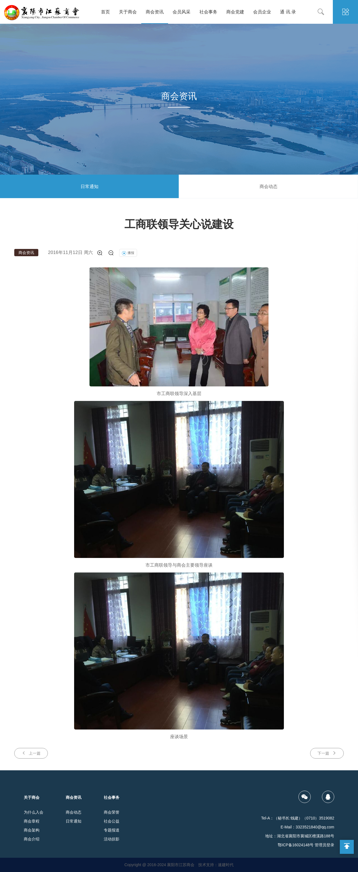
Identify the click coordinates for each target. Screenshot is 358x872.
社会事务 (208, 11)
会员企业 (262, 11)
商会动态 (268, 186)
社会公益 (111, 821)
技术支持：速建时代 (216, 865)
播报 (128, 253)
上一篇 (31, 753)
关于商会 (128, 11)
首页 (105, 11)
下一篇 (326, 753)
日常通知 (89, 186)
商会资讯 (155, 11)
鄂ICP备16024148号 (296, 845)
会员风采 (181, 11)
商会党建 (235, 11)
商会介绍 (31, 839)
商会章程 (31, 821)
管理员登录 (324, 845)
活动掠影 (111, 839)
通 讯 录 (288, 11)
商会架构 (31, 830)
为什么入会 (33, 812)
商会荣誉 (111, 812)
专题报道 (111, 830)
